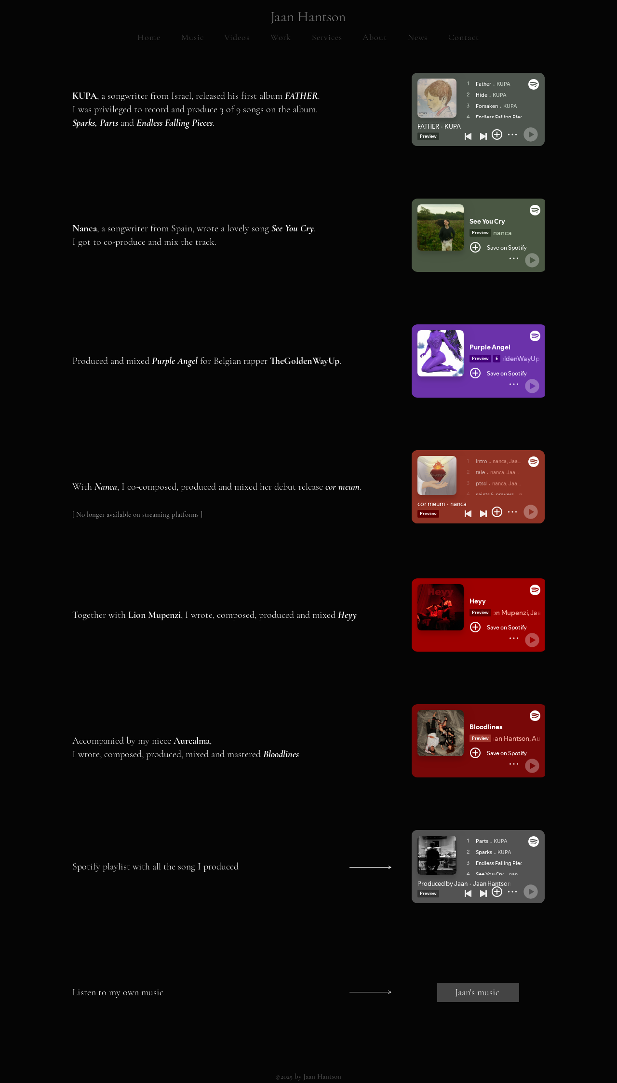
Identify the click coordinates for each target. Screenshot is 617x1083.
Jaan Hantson (308, 17)
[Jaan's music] (478, 992)
